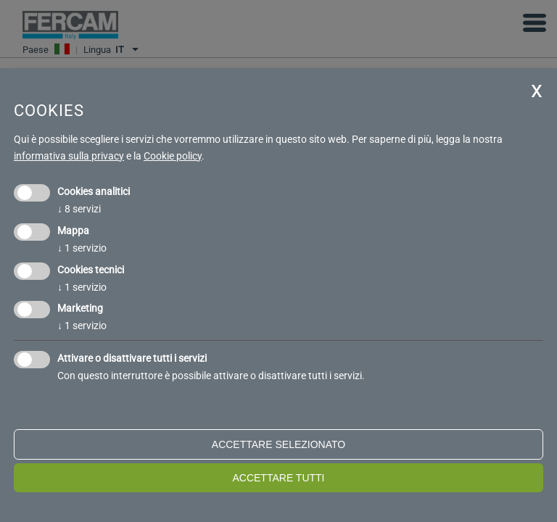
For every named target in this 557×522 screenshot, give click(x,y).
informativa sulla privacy (69, 156)
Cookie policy (173, 156)
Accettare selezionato (278, 444)
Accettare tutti (278, 478)
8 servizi (79, 209)
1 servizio (82, 248)
